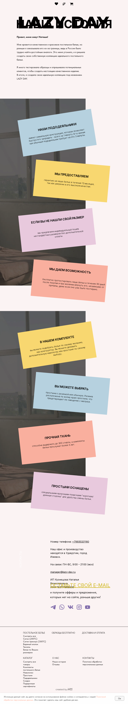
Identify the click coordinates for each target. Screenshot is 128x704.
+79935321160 (80, 541)
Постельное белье (34, 632)
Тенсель (26, 647)
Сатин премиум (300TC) (34, 641)
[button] (80, 585)
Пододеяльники (30, 678)
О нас (55, 658)
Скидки (26, 681)
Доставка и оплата (93, 632)
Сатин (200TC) (30, 639)
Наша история (59, 661)
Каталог (28, 658)
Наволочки (28, 672)
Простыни (27, 675)
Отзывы (56, 664)
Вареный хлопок (30, 644)
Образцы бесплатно (63, 632)
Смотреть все (29, 636)
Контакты (88, 658)
